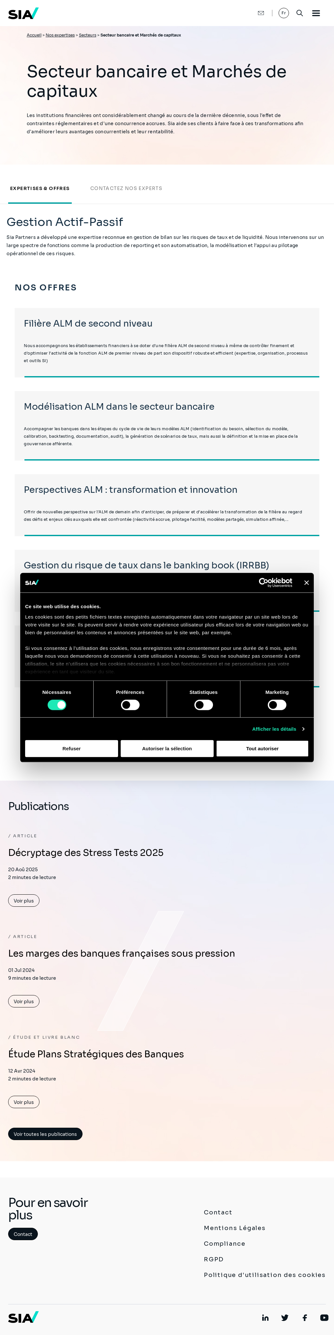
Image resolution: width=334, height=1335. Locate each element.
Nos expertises (60, 35)
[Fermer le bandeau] (306, 582)
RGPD (214, 1259)
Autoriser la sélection (167, 748)
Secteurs (87, 35)
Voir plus (24, 901)
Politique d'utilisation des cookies (265, 1275)
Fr (283, 13)
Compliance (225, 1243)
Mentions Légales (235, 1228)
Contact (23, 1234)
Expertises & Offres (40, 188)
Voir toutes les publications (45, 1134)
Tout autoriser (262, 748)
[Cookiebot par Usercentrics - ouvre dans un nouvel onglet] (263, 583)
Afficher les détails (274, 729)
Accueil (34, 35)
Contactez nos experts (126, 188)
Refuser (72, 748)
